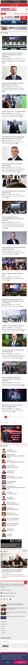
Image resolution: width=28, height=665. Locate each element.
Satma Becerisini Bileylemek (13, 504)
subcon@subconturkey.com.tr (8, 593)
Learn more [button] (21, 658)
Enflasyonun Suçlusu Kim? (12, 519)
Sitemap (4, 633)
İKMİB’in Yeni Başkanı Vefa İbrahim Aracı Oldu (16, 616)
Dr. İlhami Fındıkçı (11, 465)
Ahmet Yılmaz (10, 450)
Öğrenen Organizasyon (12, 525)
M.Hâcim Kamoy (10, 472)
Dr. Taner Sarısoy (10, 476)
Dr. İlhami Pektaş (10, 471)
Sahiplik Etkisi (10, 483)
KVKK (3, 628)
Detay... (3, 62)
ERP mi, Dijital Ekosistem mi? (13, 509)
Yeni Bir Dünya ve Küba (12, 493)
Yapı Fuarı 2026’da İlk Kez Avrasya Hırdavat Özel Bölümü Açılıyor (13, 350)
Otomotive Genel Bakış (12, 451)
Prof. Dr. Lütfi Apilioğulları (13, 523)
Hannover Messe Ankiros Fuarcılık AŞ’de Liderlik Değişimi (12, 164)
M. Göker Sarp (10, 508)
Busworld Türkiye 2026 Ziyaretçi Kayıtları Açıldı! (12, 274)
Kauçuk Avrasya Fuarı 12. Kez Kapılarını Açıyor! (14, 111)
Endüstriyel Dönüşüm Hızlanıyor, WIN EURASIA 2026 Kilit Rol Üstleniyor (13, 248)
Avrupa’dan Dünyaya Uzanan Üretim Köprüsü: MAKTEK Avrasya (13, 191)
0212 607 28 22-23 (6, 590)
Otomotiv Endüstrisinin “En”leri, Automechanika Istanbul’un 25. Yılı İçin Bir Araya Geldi (12, 218)
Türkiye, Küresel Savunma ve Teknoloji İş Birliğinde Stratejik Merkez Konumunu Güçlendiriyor (12, 54)
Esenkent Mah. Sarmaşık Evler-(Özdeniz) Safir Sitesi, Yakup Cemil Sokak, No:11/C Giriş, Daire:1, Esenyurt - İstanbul (13, 586)
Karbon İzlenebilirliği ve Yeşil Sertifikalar (15, 462)
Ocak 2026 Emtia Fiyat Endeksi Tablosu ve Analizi (16, 488)
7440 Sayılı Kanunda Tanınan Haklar (14, 477)
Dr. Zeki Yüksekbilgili (11, 481)
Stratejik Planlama (11, 498)
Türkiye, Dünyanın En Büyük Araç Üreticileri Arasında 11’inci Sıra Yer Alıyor (13, 84)
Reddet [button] (7, 662)
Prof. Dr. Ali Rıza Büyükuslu (13, 518)
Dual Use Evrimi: (10, 530)
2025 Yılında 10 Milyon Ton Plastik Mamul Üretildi (16, 456)
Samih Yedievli (10, 529)
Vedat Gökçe (10, 534)
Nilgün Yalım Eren (11, 513)
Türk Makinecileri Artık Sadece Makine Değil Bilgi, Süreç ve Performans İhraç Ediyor (13, 137)
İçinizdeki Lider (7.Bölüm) (12, 514)
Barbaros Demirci (11, 454)
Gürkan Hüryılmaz (11, 486)
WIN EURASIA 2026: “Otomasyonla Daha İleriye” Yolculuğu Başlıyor (12, 405)
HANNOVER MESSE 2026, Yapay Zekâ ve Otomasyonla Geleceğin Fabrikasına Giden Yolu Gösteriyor (13, 301)
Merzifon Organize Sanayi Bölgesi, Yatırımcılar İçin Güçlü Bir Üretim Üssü (17, 608)
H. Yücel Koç (9, 492)
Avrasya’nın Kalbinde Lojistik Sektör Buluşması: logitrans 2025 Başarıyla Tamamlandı (11, 379)
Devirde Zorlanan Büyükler (12, 467)
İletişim (3, 630)
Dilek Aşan (9, 460)
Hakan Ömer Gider (11, 502)
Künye (3, 626)
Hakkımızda (4, 624)
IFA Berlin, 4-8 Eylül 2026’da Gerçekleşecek (13, 325)
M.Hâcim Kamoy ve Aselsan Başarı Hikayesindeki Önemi (16, 613)
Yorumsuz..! (9, 535)
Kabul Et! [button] (20, 662)
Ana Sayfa (4, 622)
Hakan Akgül (9, 497)
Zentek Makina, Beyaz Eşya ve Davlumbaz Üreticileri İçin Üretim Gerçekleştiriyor (12, 570)
